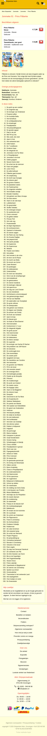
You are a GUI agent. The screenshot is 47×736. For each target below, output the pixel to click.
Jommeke (15, 11)
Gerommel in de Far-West (15, 397)
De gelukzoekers (12, 280)
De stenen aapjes (12, 233)
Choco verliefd (11, 444)
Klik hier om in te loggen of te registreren (16, 599)
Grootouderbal (11, 572)
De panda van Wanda (14, 403)
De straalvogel (11, 123)
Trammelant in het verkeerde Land (18, 574)
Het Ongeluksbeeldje (14, 558)
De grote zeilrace (12, 303)
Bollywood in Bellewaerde (15, 481)
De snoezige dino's (13, 372)
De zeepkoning (12, 176)
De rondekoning (12, 499)
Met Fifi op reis (12, 135)
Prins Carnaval (12, 456)
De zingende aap (12, 110)
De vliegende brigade (14, 328)
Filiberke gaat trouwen (14, 173)
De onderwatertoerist (14, 472)
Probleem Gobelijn (13, 524)
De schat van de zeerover (15, 164)
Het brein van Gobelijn (14, 422)
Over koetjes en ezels (14, 579)
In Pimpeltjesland (12, 155)
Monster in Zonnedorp (14, 542)
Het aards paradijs (13, 242)
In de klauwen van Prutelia (15, 490)
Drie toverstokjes (12, 353)
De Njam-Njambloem (14, 226)
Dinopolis (10, 394)
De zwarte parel (12, 356)
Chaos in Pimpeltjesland (15, 470)
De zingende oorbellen (14, 189)
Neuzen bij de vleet (13, 162)
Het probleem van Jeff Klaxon (16, 346)
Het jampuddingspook (14, 128)
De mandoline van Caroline (16, 360)
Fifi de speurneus (12, 476)
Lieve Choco (11, 169)
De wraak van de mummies (16, 511)
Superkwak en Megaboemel (16, 565)
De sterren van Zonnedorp (15, 568)
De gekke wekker (12, 217)
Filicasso (10, 378)
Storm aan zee (11, 449)
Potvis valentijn (12, 563)
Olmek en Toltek (12, 454)
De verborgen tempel (14, 210)
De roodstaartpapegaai (14, 506)
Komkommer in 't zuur (14, 326)
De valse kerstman (13, 529)
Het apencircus (12, 287)
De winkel (23, 651)
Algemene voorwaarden (23, 629)
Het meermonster (12, 333)
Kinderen (19, 99)
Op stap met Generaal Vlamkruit (17, 549)
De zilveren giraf (12, 180)
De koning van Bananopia (15, 463)
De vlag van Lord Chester (15, 290)
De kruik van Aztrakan (14, 315)
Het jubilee (10, 253)
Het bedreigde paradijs (14, 374)
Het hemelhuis (11, 119)
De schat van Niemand (14, 533)
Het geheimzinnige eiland (15, 296)
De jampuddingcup (13, 538)
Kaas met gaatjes (12, 166)
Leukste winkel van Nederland (23, 672)
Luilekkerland (11, 203)
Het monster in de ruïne (14, 255)
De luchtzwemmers (13, 228)
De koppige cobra (12, 388)
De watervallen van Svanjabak (17, 301)
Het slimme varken (13, 424)
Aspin (29, 732)
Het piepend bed (12, 239)
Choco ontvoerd (12, 214)
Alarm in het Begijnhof (14, 390)
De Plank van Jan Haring (15, 235)
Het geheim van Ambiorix (15, 308)
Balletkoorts (11, 508)
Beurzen (23, 662)
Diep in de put (11, 132)
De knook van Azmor (14, 262)
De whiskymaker (12, 305)
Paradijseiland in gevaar (15, 447)
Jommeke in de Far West (15, 153)
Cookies (38, 723)
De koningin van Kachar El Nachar (18, 344)
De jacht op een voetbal (14, 107)
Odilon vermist (11, 465)
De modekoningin (12, 381)
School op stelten (12, 483)
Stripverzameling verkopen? (23, 625)
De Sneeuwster (12, 581)
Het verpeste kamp (13, 531)
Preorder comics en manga (23, 636)
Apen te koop (11, 317)
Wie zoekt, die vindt (13, 137)
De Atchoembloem (13, 522)
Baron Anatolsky (12, 467)
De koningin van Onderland (16, 112)
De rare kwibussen (13, 417)
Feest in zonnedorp (13, 520)
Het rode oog (11, 221)
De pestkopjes (11, 267)
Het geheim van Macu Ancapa (17, 196)
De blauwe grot (12, 319)
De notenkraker (12, 485)
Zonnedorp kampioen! (14, 540)
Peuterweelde (11, 223)
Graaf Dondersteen (13, 438)
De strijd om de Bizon (14, 415)
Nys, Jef (15, 95)
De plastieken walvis (13, 185)
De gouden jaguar (13, 130)
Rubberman (11, 527)
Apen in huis (11, 139)
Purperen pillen (12, 114)
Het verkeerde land (13, 141)
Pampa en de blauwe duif (15, 504)
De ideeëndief (11, 501)
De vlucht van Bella (13, 260)
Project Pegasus (12, 536)
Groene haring (11, 440)
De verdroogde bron (13, 351)
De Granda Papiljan (13, 237)
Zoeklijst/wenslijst (23, 643)
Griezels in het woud (13, 545)
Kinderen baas (11, 148)
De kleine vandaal (13, 340)
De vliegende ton (12, 151)
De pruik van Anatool (14, 383)
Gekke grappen (12, 160)
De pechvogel (11, 431)
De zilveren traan (12, 392)
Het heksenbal (11, 362)
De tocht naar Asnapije (14, 178)
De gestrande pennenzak (15, 460)
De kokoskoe (11, 349)
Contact (23, 611)
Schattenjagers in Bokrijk (15, 442)
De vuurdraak (11, 513)
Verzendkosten (23, 618)
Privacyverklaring (23, 640)
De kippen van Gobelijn (14, 310)
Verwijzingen (23, 669)
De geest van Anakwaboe (15, 408)
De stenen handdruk (13, 283)
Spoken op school (13, 570)
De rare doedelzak (13, 292)
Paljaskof (10, 429)
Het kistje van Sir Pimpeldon (16, 495)
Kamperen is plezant (13, 435)
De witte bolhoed (12, 171)
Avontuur (12, 99)
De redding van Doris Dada (16, 488)
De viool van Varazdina (14, 274)
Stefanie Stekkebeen (14, 401)
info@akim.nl (24, 689)
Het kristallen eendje (13, 192)
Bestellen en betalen (23, 615)
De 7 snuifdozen (12, 146)
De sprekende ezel (13, 212)
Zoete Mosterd (11, 264)
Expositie (23, 655)
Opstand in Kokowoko (14, 230)
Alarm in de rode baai (14, 201)
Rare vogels (11, 547)
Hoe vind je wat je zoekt (23, 633)
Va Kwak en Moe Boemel (15, 321)
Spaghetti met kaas (13, 358)
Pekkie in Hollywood (13, 426)
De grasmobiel (11, 205)
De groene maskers (13, 182)
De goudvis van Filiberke (15, 365)
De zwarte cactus (12, 385)
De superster (11, 342)
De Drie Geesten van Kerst (16, 554)
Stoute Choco (11, 561)
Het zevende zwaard (13, 369)
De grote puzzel (12, 331)
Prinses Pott (11, 219)
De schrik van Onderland (15, 515)
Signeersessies (23, 665)
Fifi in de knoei (11, 367)
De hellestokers (12, 337)
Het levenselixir (12, 324)
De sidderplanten (12, 269)
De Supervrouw (12, 246)
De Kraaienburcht (12, 399)
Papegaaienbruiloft (13, 451)
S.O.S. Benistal (12, 335)
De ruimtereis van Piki (14, 552)
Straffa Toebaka (12, 207)
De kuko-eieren (12, 198)
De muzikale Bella (13, 116)
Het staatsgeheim (12, 577)
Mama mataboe (12, 433)
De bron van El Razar (14, 258)
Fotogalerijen (23, 658)
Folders (23, 622)
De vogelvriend (12, 479)
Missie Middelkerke (13, 492)
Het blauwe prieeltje (13, 413)
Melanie (9, 249)
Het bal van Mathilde (13, 299)
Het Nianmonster (12, 474)
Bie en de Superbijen (14, 556)
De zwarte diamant (13, 497)
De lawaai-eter (11, 458)
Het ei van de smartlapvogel (16, 276)
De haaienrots (11, 244)
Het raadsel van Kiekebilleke (16, 406)
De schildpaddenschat (14, 121)
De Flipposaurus (12, 517)
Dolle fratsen (11, 144)
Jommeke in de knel (13, 157)
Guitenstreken (11, 271)
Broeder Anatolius (13, 194)
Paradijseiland (11, 125)
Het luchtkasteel (12, 419)
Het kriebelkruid (12, 278)
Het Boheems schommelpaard (17, 294)
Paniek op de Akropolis (14, 376)
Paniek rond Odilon (13, 251)
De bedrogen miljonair (14, 285)
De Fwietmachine (12, 187)
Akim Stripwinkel (6, 11)
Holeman (10, 410)
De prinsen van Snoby (14, 312)
